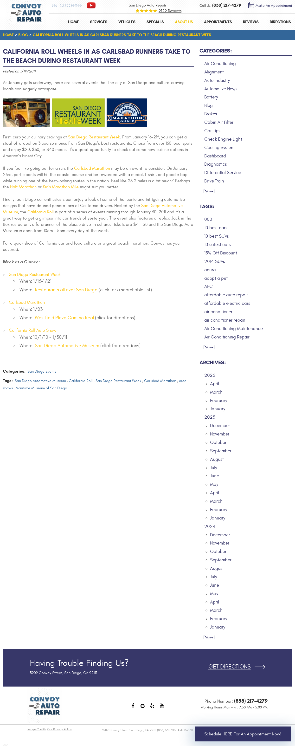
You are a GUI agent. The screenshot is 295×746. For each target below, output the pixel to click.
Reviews (251, 21)
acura (210, 269)
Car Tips (212, 130)
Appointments (218, 21)
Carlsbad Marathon (92, 168)
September (220, 451)
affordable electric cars (227, 303)
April (214, 383)
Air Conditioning (220, 63)
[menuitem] (73, 21)
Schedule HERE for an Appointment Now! (242, 734)
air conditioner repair (224, 320)
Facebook (133, 708)
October (218, 442)
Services (98, 21)
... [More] (207, 191)
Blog (23, 34)
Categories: (215, 50)
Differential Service (222, 172)
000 (208, 219)
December (220, 425)
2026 (209, 375)
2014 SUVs (214, 261)
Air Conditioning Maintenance (233, 328)
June (214, 476)
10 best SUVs (216, 236)
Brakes (210, 114)
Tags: (206, 206)
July (213, 467)
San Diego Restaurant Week (94, 137)
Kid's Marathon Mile (61, 186)
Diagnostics (215, 164)
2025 (209, 417)
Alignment (214, 72)
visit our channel (68, 5)
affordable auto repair (226, 295)
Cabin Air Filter (218, 122)
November (219, 434)
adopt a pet (216, 278)
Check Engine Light (223, 139)
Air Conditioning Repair (227, 337)
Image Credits (36, 729)
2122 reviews (170, 11)
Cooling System (219, 147)
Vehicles (126, 21)
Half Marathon (23, 186)
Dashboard (215, 156)
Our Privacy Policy (59, 729)
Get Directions (229, 667)
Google (143, 708)
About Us (184, 21)
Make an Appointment (274, 5)
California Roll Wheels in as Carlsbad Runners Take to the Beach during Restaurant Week (122, 34)
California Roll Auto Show (32, 330)
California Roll (40, 211)
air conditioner (218, 311)
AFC (208, 286)
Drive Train (214, 181)
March (216, 392)
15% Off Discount (220, 253)
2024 (210, 526)
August (217, 459)
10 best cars (215, 227)
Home (73, 21)
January (217, 408)
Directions (280, 21)
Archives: (212, 362)
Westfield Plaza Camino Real (64, 317)
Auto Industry (217, 80)
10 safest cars (217, 244)
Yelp (152, 708)
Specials (155, 21)
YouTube (162, 708)
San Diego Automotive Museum (67, 345)
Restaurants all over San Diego (66, 289)
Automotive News (220, 88)
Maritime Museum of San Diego (41, 388)
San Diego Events (41, 371)
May (214, 484)
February (218, 400)
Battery (211, 97)
